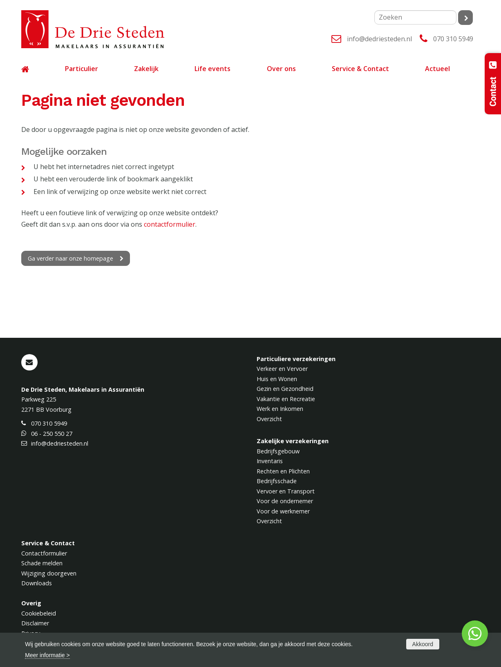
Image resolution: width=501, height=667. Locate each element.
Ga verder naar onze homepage (70, 258)
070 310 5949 (453, 38)
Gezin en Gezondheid (285, 389)
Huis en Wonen (277, 379)
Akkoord (422, 644)
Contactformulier (44, 553)
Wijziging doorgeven (48, 573)
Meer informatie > (47, 655)
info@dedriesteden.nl (379, 38)
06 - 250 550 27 (51, 433)
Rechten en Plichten (283, 471)
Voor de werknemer (283, 511)
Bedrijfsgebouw (278, 451)
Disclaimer (35, 623)
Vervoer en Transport (286, 491)
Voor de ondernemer (285, 501)
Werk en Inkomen (280, 409)
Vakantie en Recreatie (286, 399)
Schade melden (42, 563)
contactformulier (169, 224)
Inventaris (270, 461)
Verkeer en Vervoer (282, 369)
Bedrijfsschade (277, 481)
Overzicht (269, 419)
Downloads (36, 583)
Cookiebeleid (38, 613)
